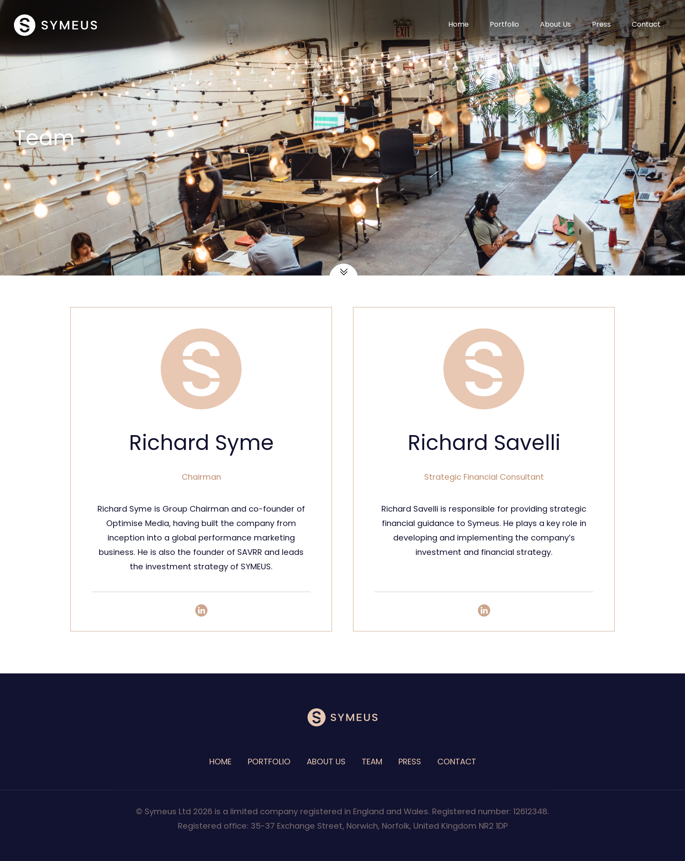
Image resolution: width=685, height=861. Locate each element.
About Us (555, 24)
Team (372, 761)
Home (458, 24)
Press (601, 24)
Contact (646, 24)
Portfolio (504, 24)
